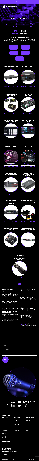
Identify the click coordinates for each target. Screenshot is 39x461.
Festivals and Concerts (30, 418)
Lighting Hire (16, 430)
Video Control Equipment (19, 58)
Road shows (4, 433)
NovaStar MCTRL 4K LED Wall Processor (28, 67)
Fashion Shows (4, 436)
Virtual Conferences (17, 423)
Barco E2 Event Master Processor (11, 174)
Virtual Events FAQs (17, 424)
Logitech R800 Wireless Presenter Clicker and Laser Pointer (19, 257)
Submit (5, 359)
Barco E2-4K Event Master (31, 295)
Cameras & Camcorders (25, 47)
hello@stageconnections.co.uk (11, 3)
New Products (16, 429)
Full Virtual (16, 418)
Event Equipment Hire (18, 427)
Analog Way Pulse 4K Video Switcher (11, 121)
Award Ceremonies (5, 429)
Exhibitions (4, 434)
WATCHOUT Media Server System (10, 147)
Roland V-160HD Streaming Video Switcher (28, 94)
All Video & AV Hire (13, 47)
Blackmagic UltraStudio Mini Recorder (28, 174)
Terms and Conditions (34, 459)
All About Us (5, 417)
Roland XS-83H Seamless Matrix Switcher (10, 202)
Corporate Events (6, 427)
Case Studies (29, 429)
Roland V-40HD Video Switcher (11, 229)
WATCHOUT (26, 319)
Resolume (22, 319)
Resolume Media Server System (28, 147)
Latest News (29, 427)
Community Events (29, 420)
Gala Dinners (4, 430)
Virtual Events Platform (18, 421)
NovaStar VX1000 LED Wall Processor (11, 67)
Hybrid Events (16, 420)
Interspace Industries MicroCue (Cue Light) (28, 201)
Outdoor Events (30, 417)
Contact (28, 430)
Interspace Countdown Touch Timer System (11, 94)
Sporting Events (4, 437)
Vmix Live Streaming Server (28, 121)
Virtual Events (17, 417)
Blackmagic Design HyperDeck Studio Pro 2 (28, 229)
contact (35, 324)
